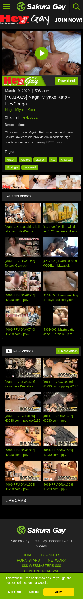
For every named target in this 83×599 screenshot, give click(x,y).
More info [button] (14, 591)
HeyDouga (29, 117)
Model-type (12, 167)
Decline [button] (34, 591)
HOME (28, 555)
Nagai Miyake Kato (20, 110)
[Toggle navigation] (6, 6)
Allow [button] (59, 591)
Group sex (66, 160)
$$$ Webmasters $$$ (41, 566)
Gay (53, 160)
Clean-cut (40, 160)
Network (57, 560)
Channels (50, 555)
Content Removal (41, 571)
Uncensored (30, 167)
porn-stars (28, 560)
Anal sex (25, 160)
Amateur (11, 160)
